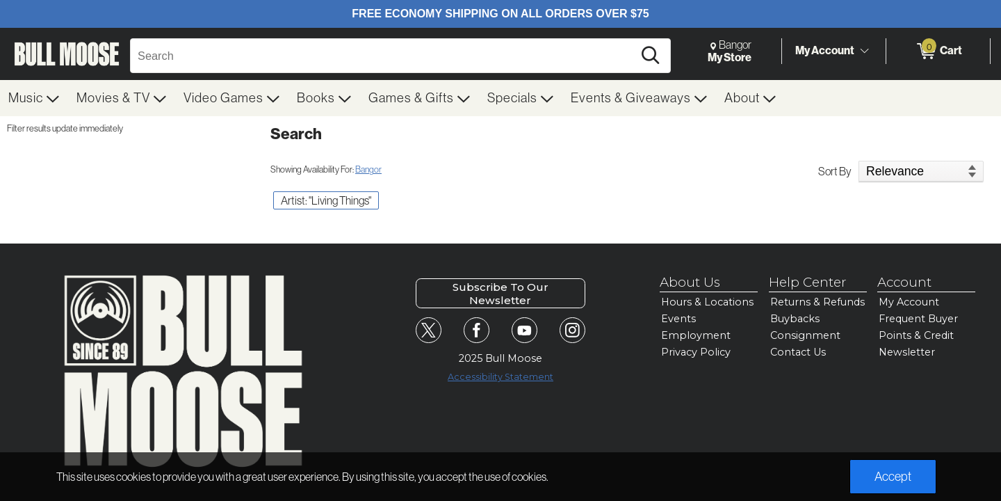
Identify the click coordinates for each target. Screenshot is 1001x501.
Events (678, 318)
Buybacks (795, 318)
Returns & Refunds (817, 302)
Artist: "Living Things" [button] (326, 200)
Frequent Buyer (918, 318)
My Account (824, 50)
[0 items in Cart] (938, 51)
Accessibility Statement (500, 377)
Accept (892, 477)
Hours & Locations (707, 302)
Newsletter (907, 352)
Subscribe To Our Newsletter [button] (500, 293)
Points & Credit (916, 335)
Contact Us (798, 352)
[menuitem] (34, 98)
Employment (696, 335)
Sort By (835, 171)
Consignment (805, 335)
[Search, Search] (384, 55)
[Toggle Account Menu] (864, 51)
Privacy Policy (696, 352)
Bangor (368, 169)
